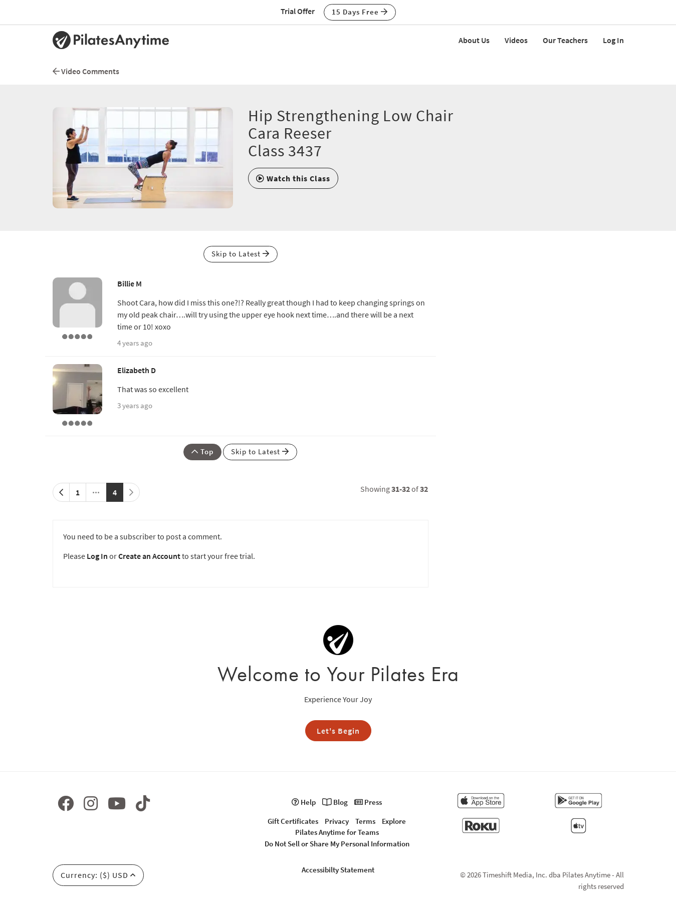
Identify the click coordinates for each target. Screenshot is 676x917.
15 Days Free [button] (360, 12)
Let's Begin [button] (338, 731)
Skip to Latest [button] (240, 253)
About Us (474, 40)
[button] (293, 178)
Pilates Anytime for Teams (337, 832)
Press (368, 802)
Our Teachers (565, 40)
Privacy (337, 821)
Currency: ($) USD (98, 875)
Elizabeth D (136, 370)
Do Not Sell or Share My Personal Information (337, 843)
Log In (613, 40)
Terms (365, 821)
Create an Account (149, 556)
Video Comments (86, 71)
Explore (394, 821)
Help (304, 802)
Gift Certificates (293, 821)
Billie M (129, 283)
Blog (335, 802)
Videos (516, 40)
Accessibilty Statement (338, 869)
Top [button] (202, 451)
